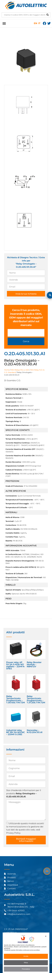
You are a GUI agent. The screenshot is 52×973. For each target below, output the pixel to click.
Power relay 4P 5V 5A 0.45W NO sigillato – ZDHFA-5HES (15, 665)
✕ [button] (46, 936)
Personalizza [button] (26, 969)
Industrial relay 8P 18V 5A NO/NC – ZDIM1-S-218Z (15, 732)
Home (6, 370)
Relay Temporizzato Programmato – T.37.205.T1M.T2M (36, 699)
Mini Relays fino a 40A (20, 370)
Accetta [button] (26, 956)
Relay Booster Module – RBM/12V (34, 664)
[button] (4, 23)
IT (39, 23)
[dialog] (26, 953)
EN (35, 23)
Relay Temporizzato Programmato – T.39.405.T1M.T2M (15, 699)
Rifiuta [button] (26, 962)
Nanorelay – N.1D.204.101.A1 (34, 731)
